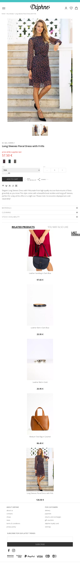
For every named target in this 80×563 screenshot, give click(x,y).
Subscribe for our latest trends (21, 533)
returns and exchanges (53, 517)
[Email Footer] (40, 539)
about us (10, 510)
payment (48, 514)
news (8, 520)
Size (3, 167)
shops (9, 517)
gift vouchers (49, 520)
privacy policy (11, 527)
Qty (44, 167)
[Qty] (54, 170)
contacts (10, 514)
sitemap (48, 527)
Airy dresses (10, 14)
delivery (47, 510)
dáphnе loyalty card (52, 523)
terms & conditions (13, 523)
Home (3, 14)
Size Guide (6, 173)
